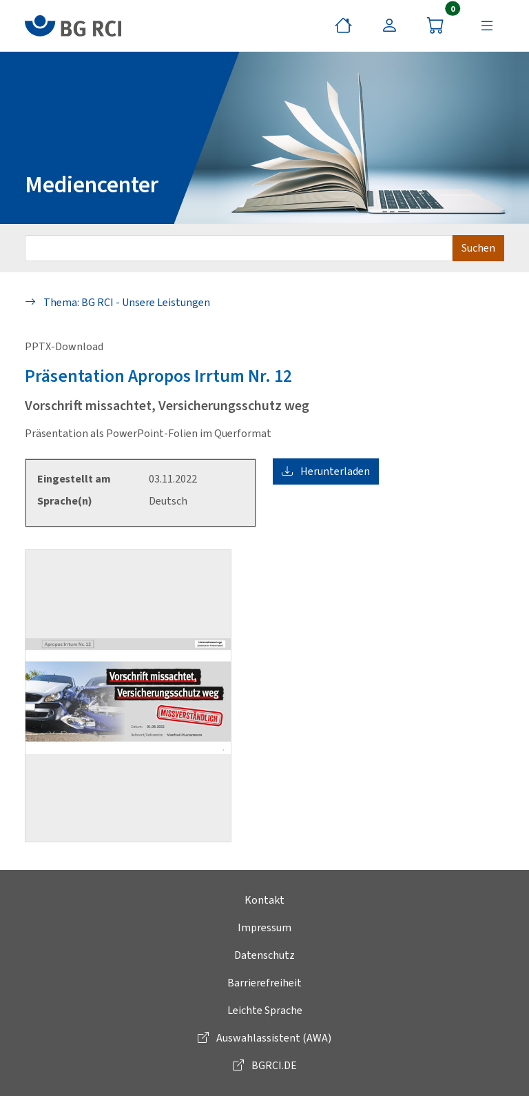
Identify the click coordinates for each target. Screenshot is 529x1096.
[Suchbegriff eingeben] (239, 248)
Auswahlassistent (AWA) (264, 1038)
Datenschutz (264, 955)
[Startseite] (343, 25)
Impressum (264, 927)
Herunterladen (326, 471)
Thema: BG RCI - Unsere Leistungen (117, 302)
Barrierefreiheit (264, 982)
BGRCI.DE (265, 1065)
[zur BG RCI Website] (73, 26)
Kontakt (264, 900)
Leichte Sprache (264, 1010)
